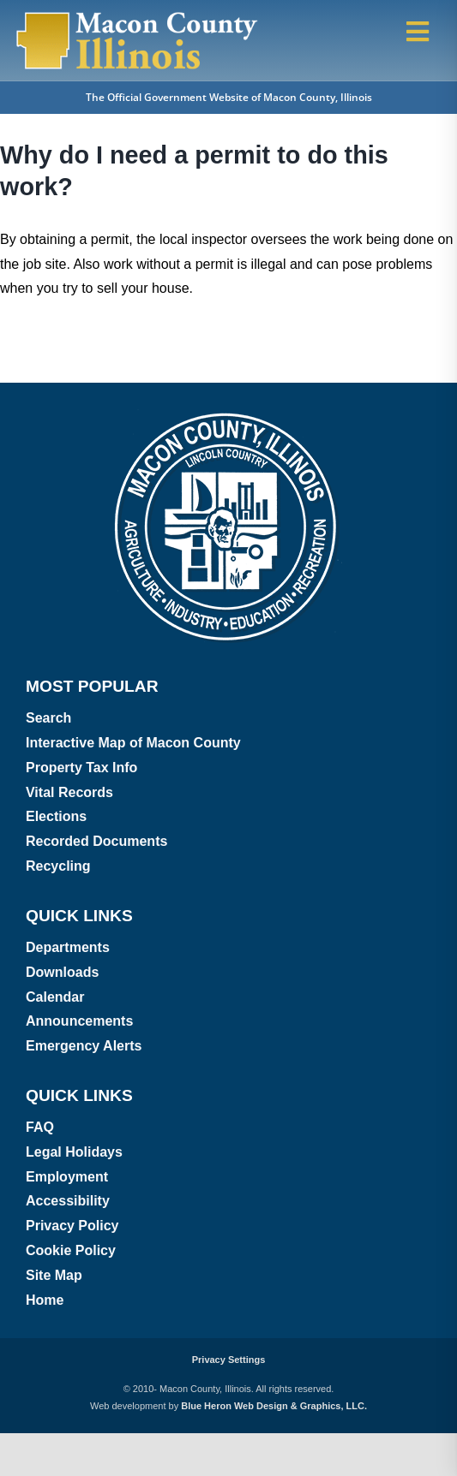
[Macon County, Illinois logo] (228, 415)
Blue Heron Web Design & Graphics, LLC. (274, 1406)
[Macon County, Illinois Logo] (137, 15)
